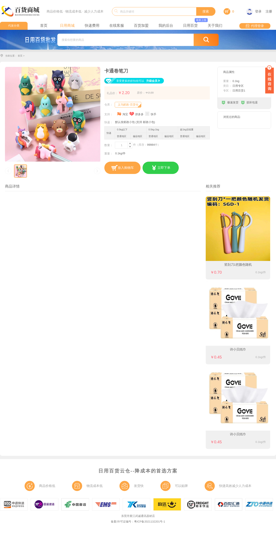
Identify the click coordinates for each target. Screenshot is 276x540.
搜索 (205, 11)
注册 (269, 11)
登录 (254, 11)
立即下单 (160, 168)
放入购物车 (122, 168)
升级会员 (153, 80)
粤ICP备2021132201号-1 (149, 521)
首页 (20, 55)
